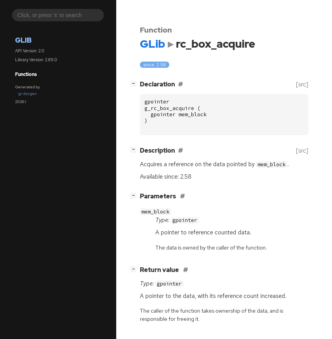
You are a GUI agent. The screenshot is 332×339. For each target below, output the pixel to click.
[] (134, 83)
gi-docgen (27, 93)
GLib (23, 40)
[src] (302, 84)
